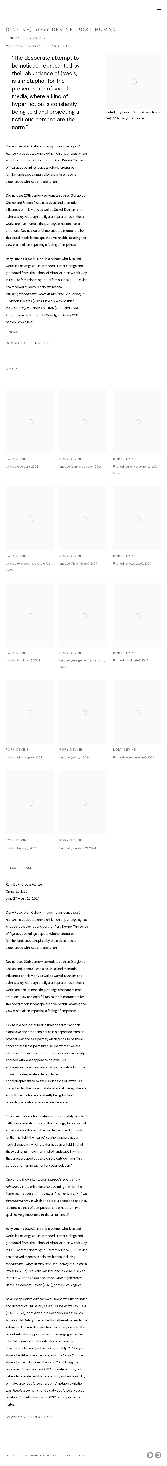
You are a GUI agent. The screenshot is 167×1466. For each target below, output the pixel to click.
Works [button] (34, 46)
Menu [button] (158, 8)
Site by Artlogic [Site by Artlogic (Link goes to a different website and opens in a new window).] (75, 1455)
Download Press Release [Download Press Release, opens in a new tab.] (29, 343)
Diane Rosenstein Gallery (34, 8)
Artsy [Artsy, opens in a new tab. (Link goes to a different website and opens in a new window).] (158, 1455)
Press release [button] (59, 46)
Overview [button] (15, 46)
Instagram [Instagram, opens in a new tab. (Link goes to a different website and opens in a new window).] (150, 1455)
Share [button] (14, 332)
